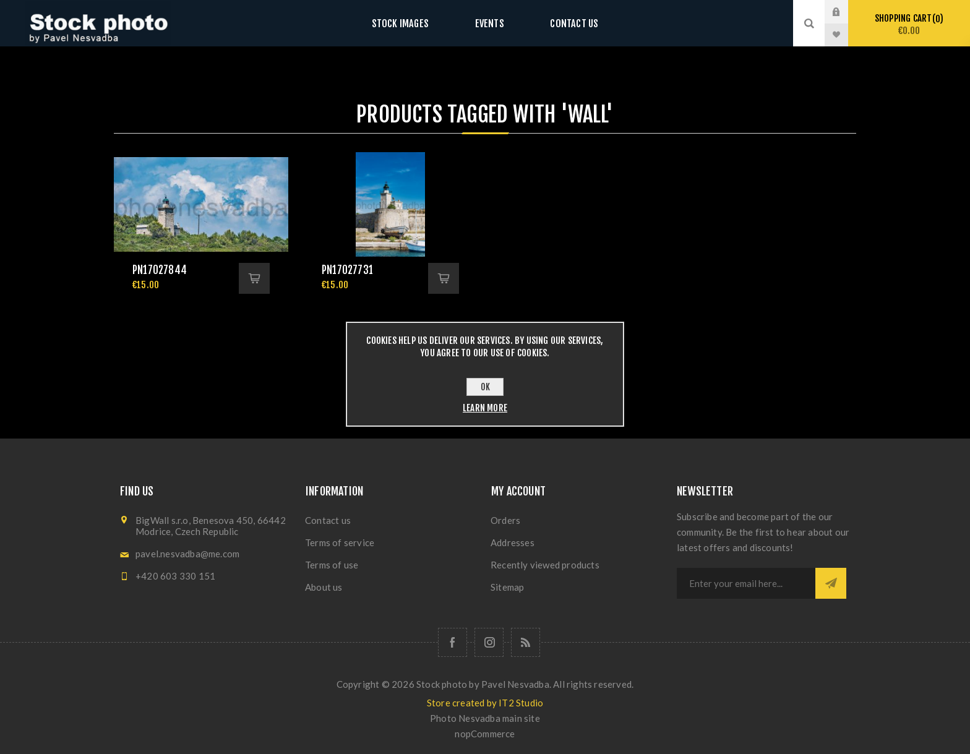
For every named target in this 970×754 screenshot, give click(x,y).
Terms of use (331, 564)
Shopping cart (909, 24)
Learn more (485, 408)
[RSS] (525, 642)
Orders (505, 520)
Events (489, 23)
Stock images (412, 23)
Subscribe (830, 583)
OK (485, 387)
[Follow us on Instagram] (489, 642)
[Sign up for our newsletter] (746, 583)
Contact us (562, 23)
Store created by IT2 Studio (485, 702)
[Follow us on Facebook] (452, 642)
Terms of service (339, 542)
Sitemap (507, 587)
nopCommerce (485, 733)
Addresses (512, 542)
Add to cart (254, 278)
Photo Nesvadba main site (485, 718)
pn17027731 (347, 269)
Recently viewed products (545, 564)
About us (324, 587)
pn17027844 (159, 269)
